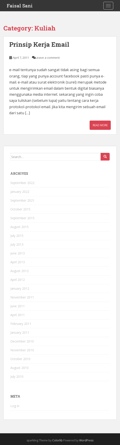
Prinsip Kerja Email (39, 44)
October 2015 (20, 209)
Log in (14, 406)
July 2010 (16, 376)
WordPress (86, 440)
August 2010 (19, 368)
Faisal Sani (20, 6)
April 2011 (17, 315)
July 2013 (16, 244)
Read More (100, 125)
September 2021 (22, 200)
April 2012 (17, 279)
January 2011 (19, 332)
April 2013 (17, 262)
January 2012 (19, 288)
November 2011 (22, 297)
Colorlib (57, 440)
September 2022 (22, 183)
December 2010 (22, 341)
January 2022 (19, 191)
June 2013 (17, 253)
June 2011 (17, 306)
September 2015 (22, 218)
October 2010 (20, 359)
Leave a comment (48, 58)
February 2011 (20, 324)
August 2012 (19, 271)
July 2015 (16, 235)
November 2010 (22, 350)
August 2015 (19, 227)
